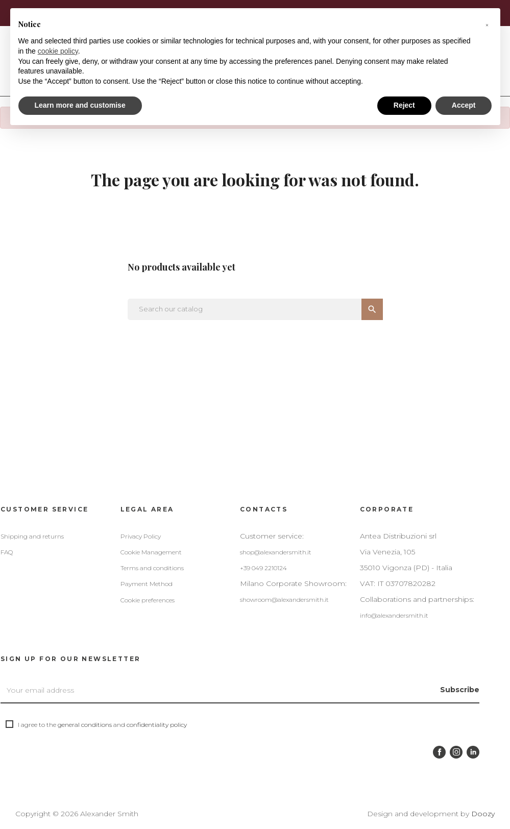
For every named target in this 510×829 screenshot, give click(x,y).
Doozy (483, 813)
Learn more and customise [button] (80, 105)
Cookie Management (151, 552)
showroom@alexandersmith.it (284, 599)
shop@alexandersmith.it (275, 552)
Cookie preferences (147, 600)
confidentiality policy (157, 724)
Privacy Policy (140, 536)
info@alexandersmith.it (394, 615)
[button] (487, 24)
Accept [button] (464, 105)
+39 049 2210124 (263, 568)
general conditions (85, 724)
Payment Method (146, 584)
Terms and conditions (152, 568)
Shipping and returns (32, 536)
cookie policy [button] (58, 51)
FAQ (7, 552)
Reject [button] (404, 105)
